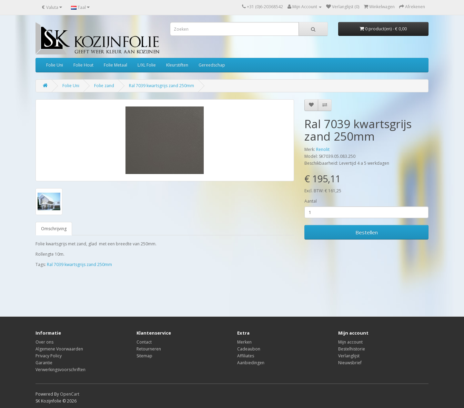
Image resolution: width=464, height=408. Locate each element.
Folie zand (104, 86)
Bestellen (366, 232)
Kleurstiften (177, 65)
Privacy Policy (49, 356)
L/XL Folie (147, 65)
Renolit (323, 149)
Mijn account (350, 342)
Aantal (310, 201)
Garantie (44, 363)
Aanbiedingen (250, 363)
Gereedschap (212, 65)
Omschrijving (54, 229)
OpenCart (69, 394)
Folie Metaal (115, 65)
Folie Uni (54, 65)
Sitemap (144, 356)
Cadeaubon (248, 349)
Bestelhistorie (351, 349)
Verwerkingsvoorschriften (60, 370)
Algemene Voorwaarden (59, 349)
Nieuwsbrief (350, 363)
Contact (144, 342)
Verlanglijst (349, 356)
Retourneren (149, 349)
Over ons (44, 342)
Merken (244, 342)
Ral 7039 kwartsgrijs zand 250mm (161, 86)
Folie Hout (83, 65)
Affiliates (245, 356)
